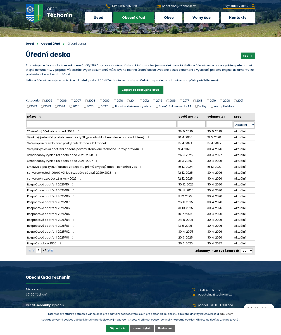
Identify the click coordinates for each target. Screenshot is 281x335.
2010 (120, 100)
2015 (159, 100)
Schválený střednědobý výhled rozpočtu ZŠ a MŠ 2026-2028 (72, 172)
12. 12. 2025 (185, 172)
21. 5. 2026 (214, 137)
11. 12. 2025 (185, 196)
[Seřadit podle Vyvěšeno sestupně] (198, 117)
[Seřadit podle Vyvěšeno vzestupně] (198, 116)
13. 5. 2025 (185, 225)
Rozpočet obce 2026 (44, 243)
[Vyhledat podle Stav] (244, 124)
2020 (226, 100)
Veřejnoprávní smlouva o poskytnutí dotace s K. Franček (69, 143)
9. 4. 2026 (184, 149)
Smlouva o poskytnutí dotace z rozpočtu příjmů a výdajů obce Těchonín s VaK (85, 166)
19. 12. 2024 (185, 166)
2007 (77, 100)
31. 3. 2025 (185, 160)
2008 (91, 100)
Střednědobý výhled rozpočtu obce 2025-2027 (63, 160)
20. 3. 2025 (185, 237)
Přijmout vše (116, 328)
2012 (146, 100)
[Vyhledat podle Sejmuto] (219, 124)
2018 (199, 100)
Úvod (98, 17)
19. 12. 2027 (215, 166)
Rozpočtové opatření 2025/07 (51, 202)
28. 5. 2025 (185, 131)
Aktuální (240, 131)
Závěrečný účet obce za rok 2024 (53, 131)
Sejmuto (215, 117)
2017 (186, 100)
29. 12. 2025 (186, 190)
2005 (48, 100)
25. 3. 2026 (185, 154)
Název (32, 117)
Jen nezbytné (141, 328)
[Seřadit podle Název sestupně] (40, 117)
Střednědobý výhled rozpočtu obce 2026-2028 (63, 154)
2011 (132, 100)
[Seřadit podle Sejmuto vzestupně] (225, 116)
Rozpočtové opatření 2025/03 (51, 225)
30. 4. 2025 (185, 231)
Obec (169, 17)
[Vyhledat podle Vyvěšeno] (192, 124)
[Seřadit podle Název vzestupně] (40, 116)
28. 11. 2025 (185, 202)
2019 (213, 100)
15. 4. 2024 (185, 143)
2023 (47, 106)
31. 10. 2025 (185, 207)
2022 (33, 106)
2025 (76, 106)
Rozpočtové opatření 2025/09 (51, 190)
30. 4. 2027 (215, 154)
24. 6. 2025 (185, 219)
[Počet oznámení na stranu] (247, 249)
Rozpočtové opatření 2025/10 (51, 184)
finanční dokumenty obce (133, 106)
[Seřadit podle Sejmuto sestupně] (225, 117)
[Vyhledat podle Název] (102, 124)
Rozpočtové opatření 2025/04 (51, 219)
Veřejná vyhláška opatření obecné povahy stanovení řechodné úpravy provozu (86, 149)
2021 (240, 100)
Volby (202, 106)
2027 (104, 106)
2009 (106, 100)
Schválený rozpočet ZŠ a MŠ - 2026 (54, 178)
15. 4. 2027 (215, 143)
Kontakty (238, 17)
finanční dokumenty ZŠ (175, 106)
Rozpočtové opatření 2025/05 (51, 213)
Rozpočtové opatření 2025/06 (51, 207)
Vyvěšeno (187, 117)
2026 (90, 106)
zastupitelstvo (224, 106)
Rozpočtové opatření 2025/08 (51, 196)
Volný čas (201, 17)
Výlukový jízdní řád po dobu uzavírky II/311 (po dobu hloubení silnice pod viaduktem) (88, 137)
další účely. (226, 313)
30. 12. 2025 (186, 184)
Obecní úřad (133, 17)
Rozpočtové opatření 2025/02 (51, 231)
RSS (247, 56)
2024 (61, 106)
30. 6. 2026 (215, 131)
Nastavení (166, 328)
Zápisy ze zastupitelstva (140, 90)
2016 (173, 100)
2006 (63, 100)
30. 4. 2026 (215, 149)
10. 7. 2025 (185, 213)
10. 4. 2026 (185, 137)
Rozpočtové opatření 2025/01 (51, 237)
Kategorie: (33, 100)
